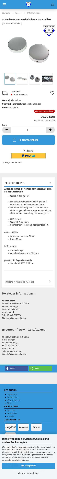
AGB (9, 403)
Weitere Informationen (28, 473)
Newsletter (12, 413)
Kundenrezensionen (19, 281)
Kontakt (10, 416)
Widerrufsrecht (14, 400)
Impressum (12, 394)
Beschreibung (14, 183)
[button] (6, 130)
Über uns (11, 410)
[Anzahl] (28, 130)
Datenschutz (12, 397)
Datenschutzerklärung (18, 460)
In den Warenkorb (25, 139)
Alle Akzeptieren (28, 466)
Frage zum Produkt (13, 162)
